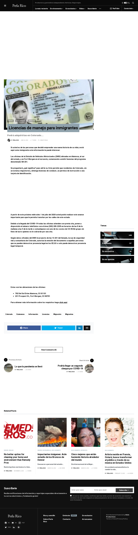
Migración (32, 120)
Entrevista (84, 450)
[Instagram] (21, 522)
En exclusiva (87, 515)
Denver (10, 120)
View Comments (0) (48, 350)
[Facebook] (7, 522)
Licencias (45, 315)
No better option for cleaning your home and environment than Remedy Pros (17, 458)
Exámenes (20, 315)
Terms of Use (111, 519)
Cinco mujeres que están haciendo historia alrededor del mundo (85, 457)
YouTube (114, 9)
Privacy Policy (122, 519)
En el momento (20, 120)
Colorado (8, 315)
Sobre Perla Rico (48, 520)
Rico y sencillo (49, 515)
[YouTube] (14, 522)
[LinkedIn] (14, 527)
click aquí (63, 303)
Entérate (69, 515)
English (11, 450)
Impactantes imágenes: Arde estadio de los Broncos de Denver (52, 457)
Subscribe (123, 490)
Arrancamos (87, 519)
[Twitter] (7, 527)
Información (33, 315)
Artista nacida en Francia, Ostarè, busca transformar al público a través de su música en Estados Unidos (118, 458)
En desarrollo (47, 450)
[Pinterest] (18, 527)
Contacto (66, 519)
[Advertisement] (69, 27)
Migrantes (69, 315)
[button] (5, 5)
